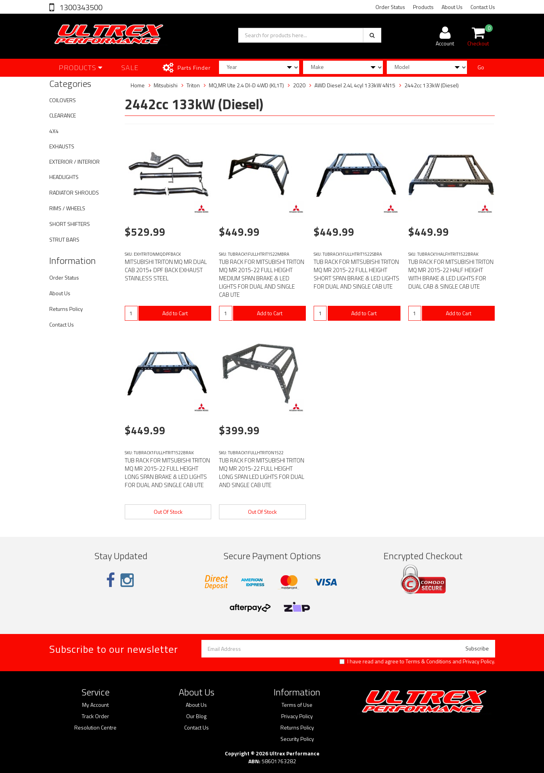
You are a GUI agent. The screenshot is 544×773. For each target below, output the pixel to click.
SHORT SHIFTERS (69, 224)
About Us (452, 7)
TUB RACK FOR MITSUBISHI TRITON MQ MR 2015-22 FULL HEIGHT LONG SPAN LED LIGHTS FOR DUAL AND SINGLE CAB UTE (261, 472)
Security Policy (297, 739)
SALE (130, 67)
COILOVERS (62, 100)
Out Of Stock (168, 512)
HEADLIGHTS (64, 177)
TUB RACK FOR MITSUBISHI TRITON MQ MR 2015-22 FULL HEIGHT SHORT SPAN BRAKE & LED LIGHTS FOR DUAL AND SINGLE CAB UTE (356, 274)
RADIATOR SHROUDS (74, 192)
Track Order (95, 716)
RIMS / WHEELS (67, 208)
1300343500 (80, 7)
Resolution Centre (95, 727)
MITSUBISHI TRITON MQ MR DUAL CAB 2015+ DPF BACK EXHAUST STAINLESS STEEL (166, 270)
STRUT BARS (64, 239)
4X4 (54, 131)
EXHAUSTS (61, 146)
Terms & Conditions (428, 661)
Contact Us (482, 7)
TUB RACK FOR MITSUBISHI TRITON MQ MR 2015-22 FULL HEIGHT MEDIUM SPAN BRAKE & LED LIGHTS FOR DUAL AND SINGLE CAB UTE (261, 278)
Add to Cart (175, 313)
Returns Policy (66, 309)
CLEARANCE (62, 115)
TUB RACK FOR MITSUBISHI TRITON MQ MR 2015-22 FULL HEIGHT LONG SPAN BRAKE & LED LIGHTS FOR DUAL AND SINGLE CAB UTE (167, 472)
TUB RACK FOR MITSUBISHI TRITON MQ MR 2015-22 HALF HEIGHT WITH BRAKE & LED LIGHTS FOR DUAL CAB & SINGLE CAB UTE (451, 274)
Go (481, 67)
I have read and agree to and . (417, 661)
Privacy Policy (478, 661)
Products (423, 7)
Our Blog (196, 716)
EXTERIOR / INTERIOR (74, 161)
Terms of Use (297, 705)
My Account (95, 705)
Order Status (390, 7)
